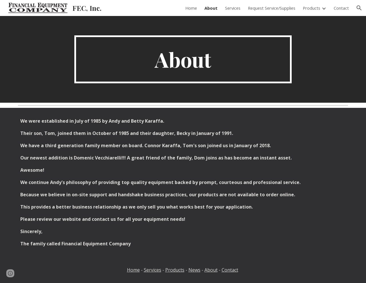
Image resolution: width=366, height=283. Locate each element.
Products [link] (311, 8)
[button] (359, 8)
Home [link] (191, 8)
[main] (183, 59)
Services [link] (232, 8)
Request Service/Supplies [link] (271, 8)
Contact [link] (341, 8)
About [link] (211, 8)
